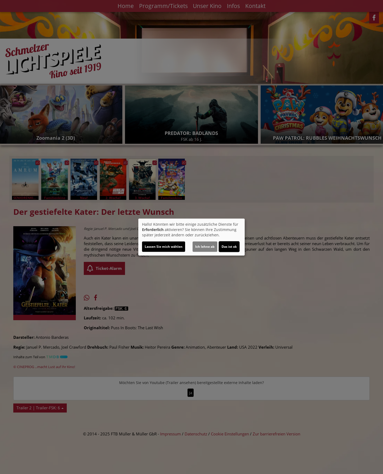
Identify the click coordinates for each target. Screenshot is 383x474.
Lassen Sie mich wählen (163, 246)
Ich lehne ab (205, 246)
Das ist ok (229, 246)
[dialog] (191, 237)
